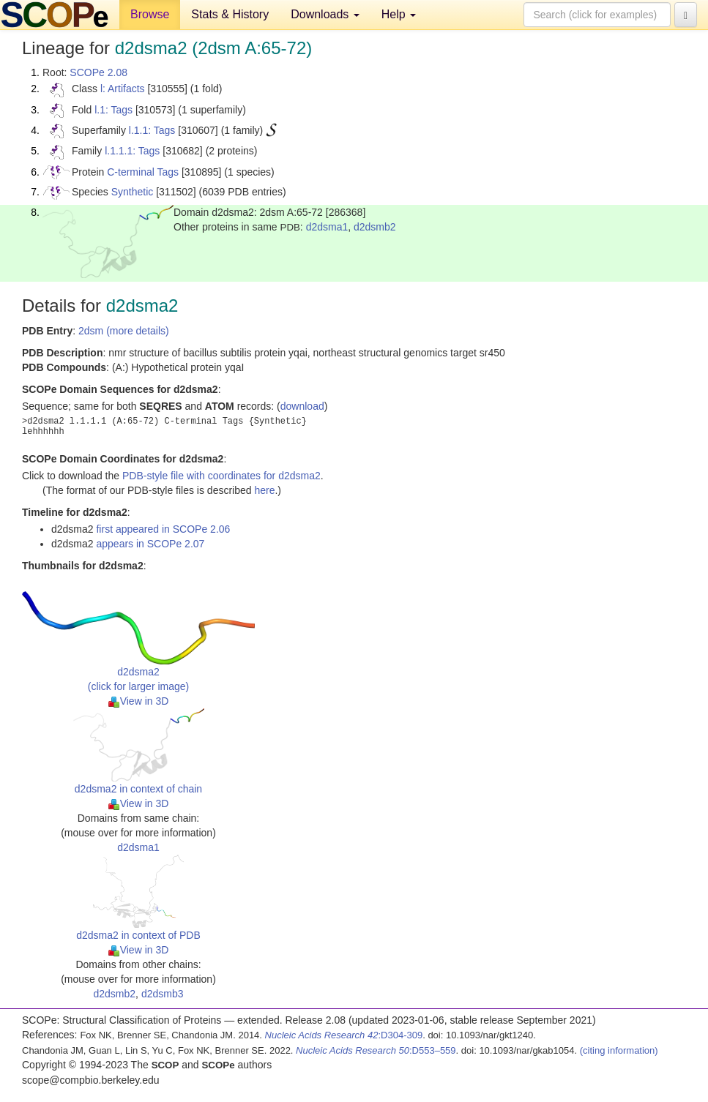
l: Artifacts (122, 88)
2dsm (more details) (123, 331)
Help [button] (398, 14)
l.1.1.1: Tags (132, 151)
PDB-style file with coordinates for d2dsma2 (221, 475)
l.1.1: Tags (152, 130)
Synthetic (132, 192)
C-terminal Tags (143, 172)
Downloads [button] (325, 14)
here (264, 490)
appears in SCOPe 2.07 (150, 544)
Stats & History (230, 14)
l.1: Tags (113, 110)
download (302, 406)
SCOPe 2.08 (98, 72)
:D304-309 (344, 1035)
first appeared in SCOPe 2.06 (163, 529)
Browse (149, 14)
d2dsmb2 (375, 227)
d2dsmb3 (162, 994)
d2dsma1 (327, 227)
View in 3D (138, 701)
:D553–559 (376, 1050)
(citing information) (619, 1050)
